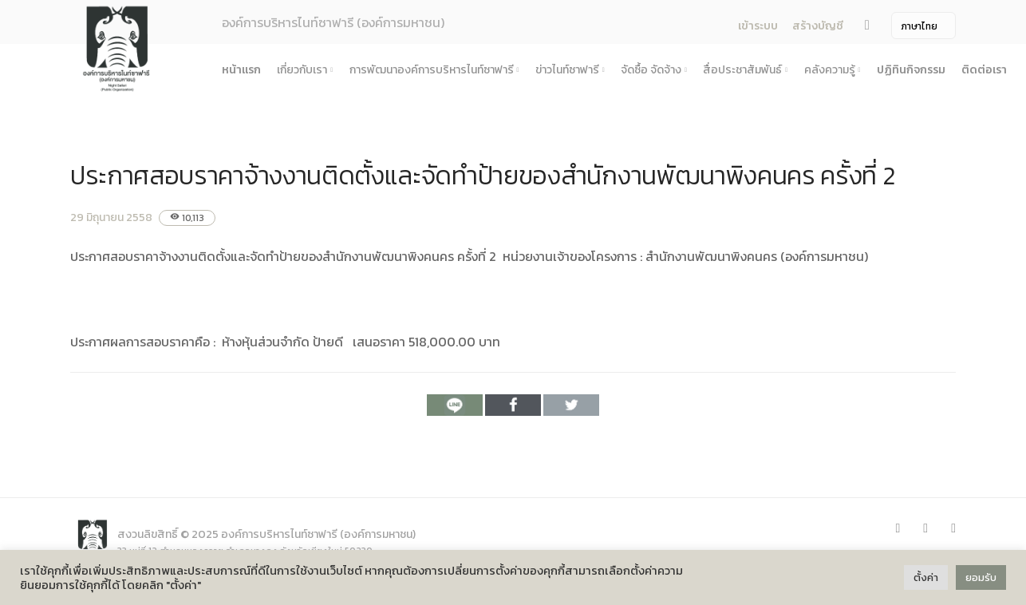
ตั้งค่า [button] (926, 577)
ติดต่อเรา (984, 69)
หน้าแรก (241, 69)
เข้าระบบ (758, 26)
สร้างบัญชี (817, 26)
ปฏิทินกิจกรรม (911, 69)
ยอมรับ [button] (980, 577)
